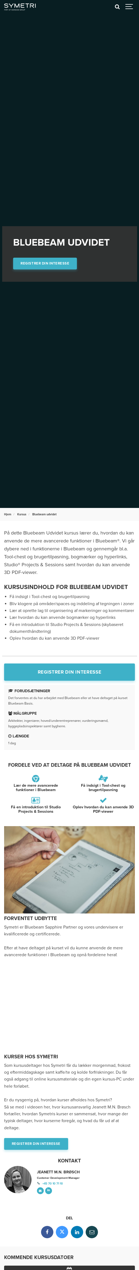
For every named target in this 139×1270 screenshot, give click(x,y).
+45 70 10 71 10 (52, 1183)
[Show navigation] (129, 7)
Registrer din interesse (45, 263)
